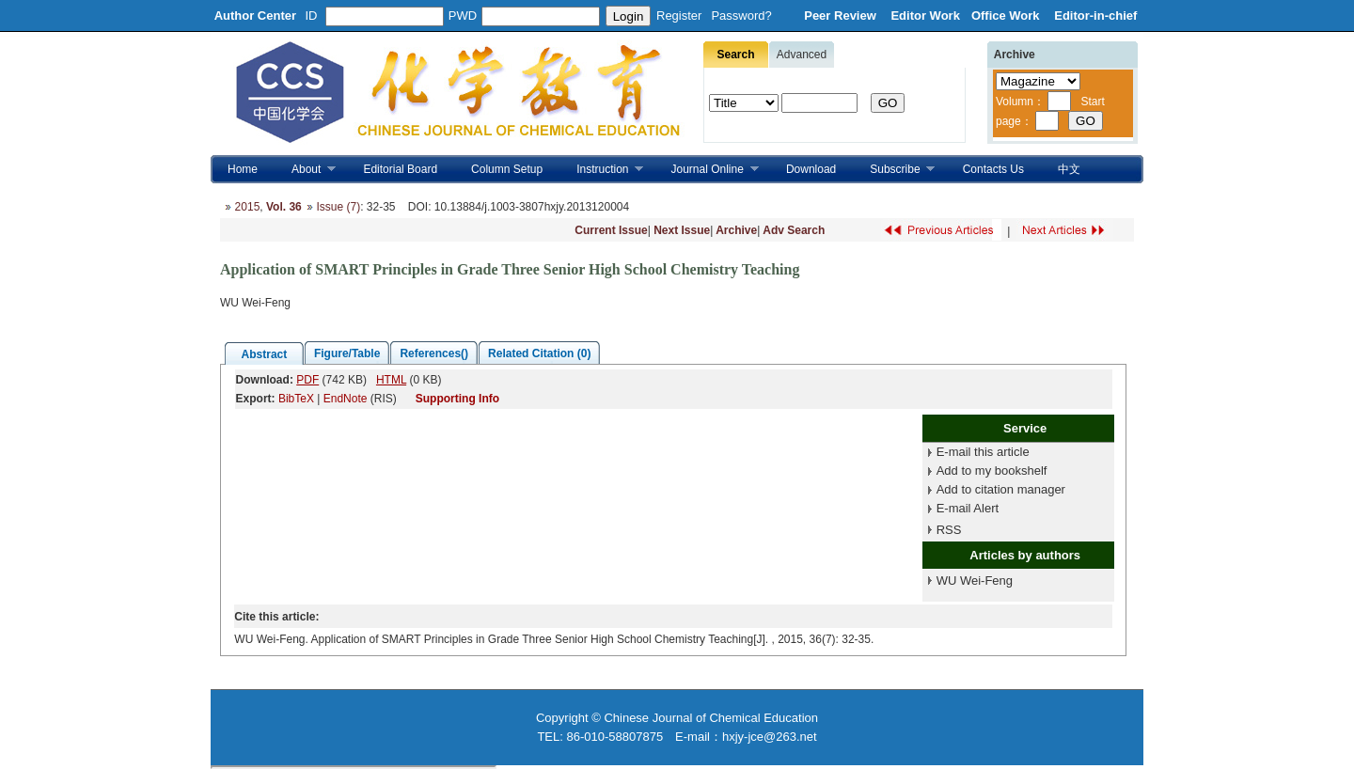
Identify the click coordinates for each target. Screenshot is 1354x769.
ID (312, 15)
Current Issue (611, 230)
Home (243, 169)
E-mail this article (983, 452)
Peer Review (841, 15)
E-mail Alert (968, 508)
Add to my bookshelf (992, 470)
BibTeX (296, 398)
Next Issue (681, 230)
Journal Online (706, 170)
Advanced (802, 54)
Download (811, 169)
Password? (741, 15)
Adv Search (794, 230)
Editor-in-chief (1095, 15)
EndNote (345, 398)
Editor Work (924, 15)
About (305, 170)
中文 (1069, 169)
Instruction (601, 170)
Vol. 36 (284, 206)
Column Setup (507, 169)
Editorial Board (400, 169)
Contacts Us (993, 169)
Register (678, 15)
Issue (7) (338, 206)
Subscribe (894, 170)
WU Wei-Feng (975, 580)
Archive (736, 230)
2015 (247, 206)
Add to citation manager (1001, 489)
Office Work (1007, 15)
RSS (949, 530)
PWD (463, 15)
